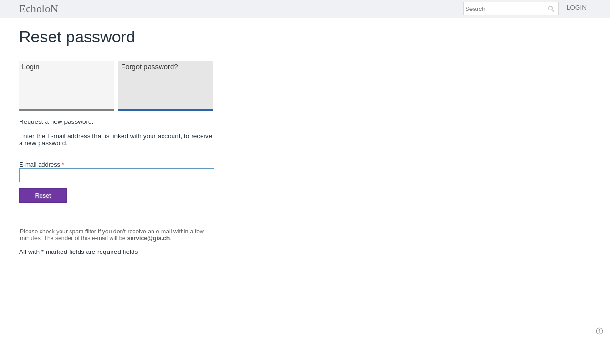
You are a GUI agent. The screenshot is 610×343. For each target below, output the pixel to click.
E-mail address (41, 164)
